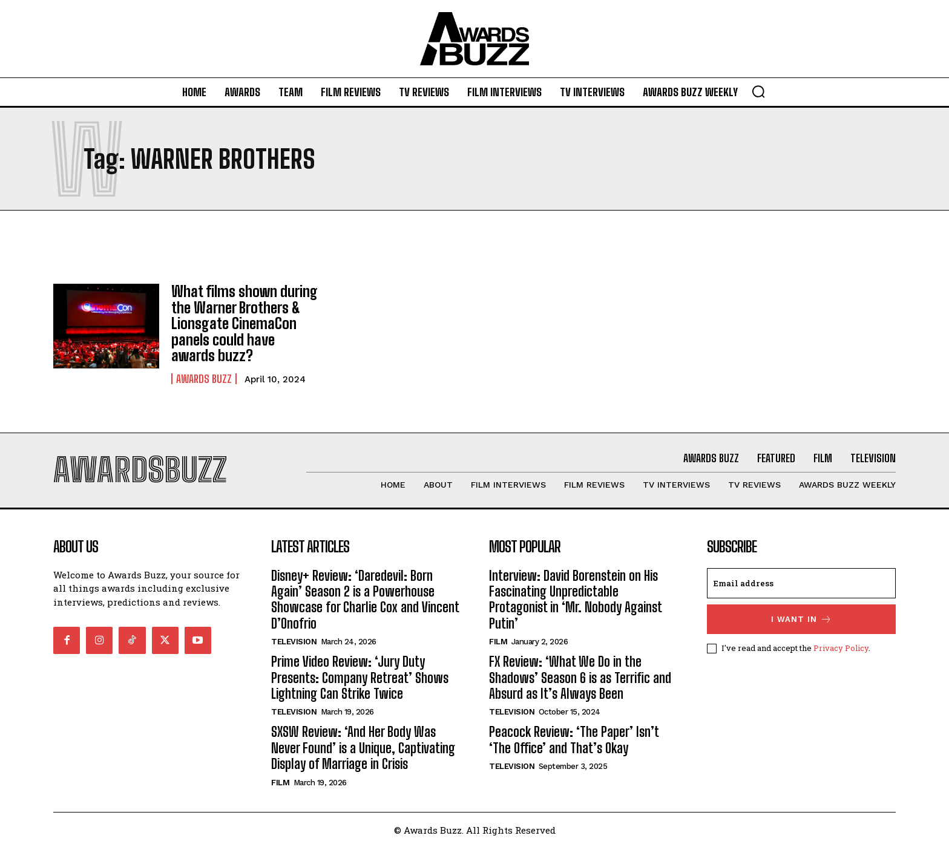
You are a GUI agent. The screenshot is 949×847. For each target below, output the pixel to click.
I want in (801, 618)
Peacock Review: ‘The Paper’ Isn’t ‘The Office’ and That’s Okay (574, 740)
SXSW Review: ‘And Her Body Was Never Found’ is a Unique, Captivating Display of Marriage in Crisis (363, 748)
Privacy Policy (841, 647)
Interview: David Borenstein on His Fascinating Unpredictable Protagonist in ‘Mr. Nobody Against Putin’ (575, 599)
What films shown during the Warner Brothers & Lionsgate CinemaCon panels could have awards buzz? (244, 323)
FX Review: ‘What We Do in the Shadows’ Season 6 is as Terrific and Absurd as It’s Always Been (580, 677)
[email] (801, 582)
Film (280, 781)
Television (294, 641)
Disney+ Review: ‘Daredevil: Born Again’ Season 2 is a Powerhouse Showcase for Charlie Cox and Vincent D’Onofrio (365, 599)
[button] (758, 91)
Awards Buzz (204, 378)
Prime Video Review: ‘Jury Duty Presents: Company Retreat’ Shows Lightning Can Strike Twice (359, 677)
